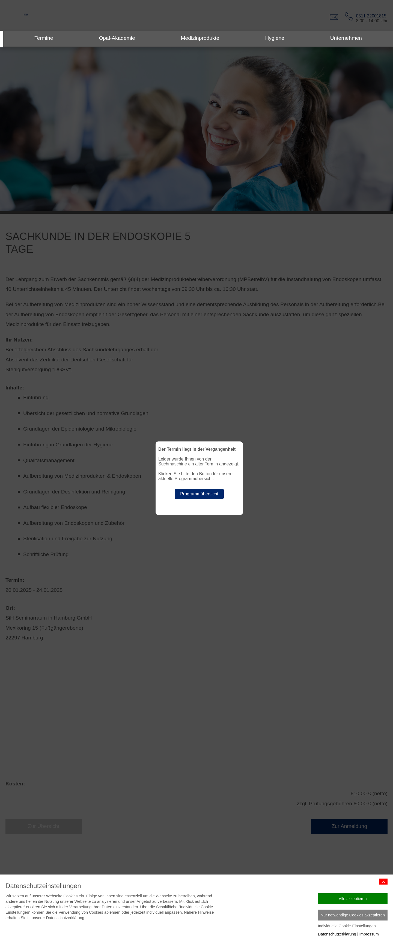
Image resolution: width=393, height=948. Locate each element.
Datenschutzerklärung (337, 934)
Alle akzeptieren (353, 899)
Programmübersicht (199, 494)
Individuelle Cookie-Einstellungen (347, 926)
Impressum (369, 934)
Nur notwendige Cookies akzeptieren (353, 915)
